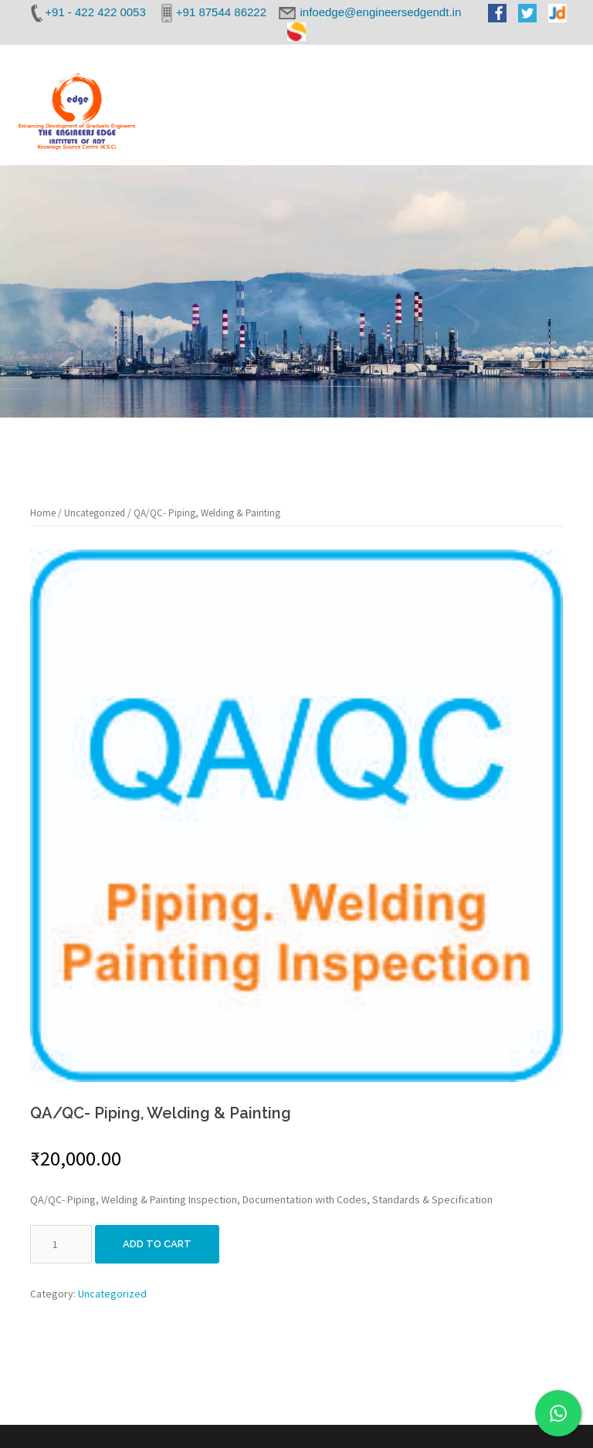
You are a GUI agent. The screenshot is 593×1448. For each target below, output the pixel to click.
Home (43, 512)
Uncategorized (94, 512)
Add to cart (157, 1244)
